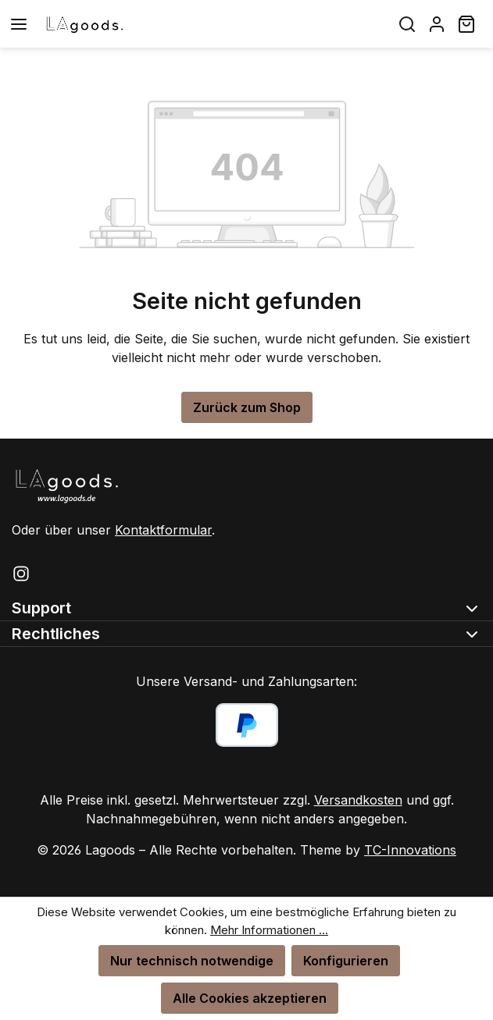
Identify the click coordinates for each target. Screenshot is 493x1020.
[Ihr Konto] (437, 24)
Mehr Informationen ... (269, 929)
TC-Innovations (410, 850)
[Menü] (19, 24)
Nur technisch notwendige (191, 960)
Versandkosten (358, 800)
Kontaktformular (163, 530)
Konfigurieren (345, 960)
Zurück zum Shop (247, 407)
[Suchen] (407, 24)
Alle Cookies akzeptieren (250, 998)
